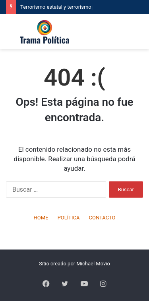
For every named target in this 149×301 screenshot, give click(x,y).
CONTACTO (102, 218)
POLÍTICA (69, 218)
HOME (40, 218)
